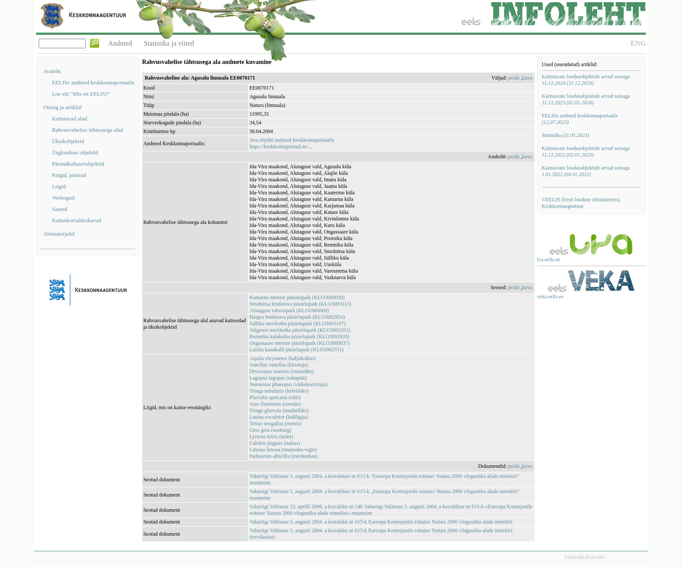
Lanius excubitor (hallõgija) (278, 417)
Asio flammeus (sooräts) (275, 404)
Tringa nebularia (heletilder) (278, 391)
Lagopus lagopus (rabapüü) (277, 378)
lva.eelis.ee (548, 260)
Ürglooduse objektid (75, 152)
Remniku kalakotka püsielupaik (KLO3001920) (299, 337)
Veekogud (63, 197)
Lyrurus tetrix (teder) (271, 437)
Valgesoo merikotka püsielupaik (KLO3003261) (299, 330)
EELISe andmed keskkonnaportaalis (93, 82)
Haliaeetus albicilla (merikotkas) (283, 456)
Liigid (59, 186)
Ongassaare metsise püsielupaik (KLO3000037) (299, 343)
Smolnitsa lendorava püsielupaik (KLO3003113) (300, 304)
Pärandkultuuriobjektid (78, 163)
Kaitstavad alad (69, 118)
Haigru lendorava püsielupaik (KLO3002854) (297, 317)
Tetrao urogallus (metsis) (275, 423)
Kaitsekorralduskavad (76, 220)
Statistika (565, 135)
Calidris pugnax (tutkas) (274, 443)
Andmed (120, 43)
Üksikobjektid (68, 141)
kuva (527, 78)
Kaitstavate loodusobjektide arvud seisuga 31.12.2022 (586, 151)
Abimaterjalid (58, 233)
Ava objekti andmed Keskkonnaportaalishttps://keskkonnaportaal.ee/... (291, 143)
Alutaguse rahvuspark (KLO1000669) (289, 310)
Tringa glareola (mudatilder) (278, 410)
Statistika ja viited (169, 43)
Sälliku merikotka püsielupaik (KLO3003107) (297, 323)
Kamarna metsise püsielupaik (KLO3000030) (296, 297)
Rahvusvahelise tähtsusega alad (87, 130)
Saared (59, 209)
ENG (638, 43)
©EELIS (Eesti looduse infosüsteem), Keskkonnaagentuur (581, 203)
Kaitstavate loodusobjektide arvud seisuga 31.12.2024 (586, 79)
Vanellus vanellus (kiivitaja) (278, 365)
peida (513, 78)
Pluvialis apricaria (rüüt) (274, 397)
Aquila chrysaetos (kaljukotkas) (282, 358)
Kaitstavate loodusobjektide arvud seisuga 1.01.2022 (586, 171)
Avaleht (51, 71)
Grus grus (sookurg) (270, 430)
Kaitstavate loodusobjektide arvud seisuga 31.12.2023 (586, 99)
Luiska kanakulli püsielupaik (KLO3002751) (296, 350)
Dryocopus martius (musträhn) (281, 371)
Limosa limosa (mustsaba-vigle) (283, 450)
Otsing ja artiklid (62, 107)
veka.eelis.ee (550, 297)
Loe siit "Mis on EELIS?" (81, 93)
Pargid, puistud (69, 175)
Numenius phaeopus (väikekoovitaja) (288, 384)
